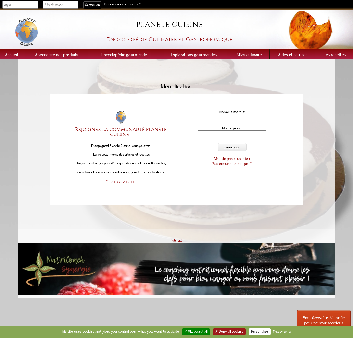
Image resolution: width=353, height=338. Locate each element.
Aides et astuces (293, 54)
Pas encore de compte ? (122, 4)
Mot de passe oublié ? (232, 158)
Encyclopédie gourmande (124, 54)
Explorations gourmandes (194, 54)
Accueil (11, 54)
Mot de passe (232, 128)
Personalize (259, 332)
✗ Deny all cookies (229, 332)
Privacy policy (282, 331)
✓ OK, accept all (196, 332)
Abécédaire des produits (56, 54)
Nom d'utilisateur (232, 112)
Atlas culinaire (249, 54)
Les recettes (335, 54)
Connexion (232, 147)
